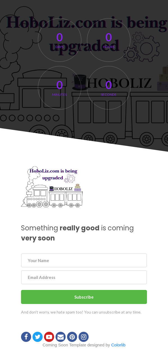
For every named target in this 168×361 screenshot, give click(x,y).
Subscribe (84, 296)
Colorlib (118, 344)
